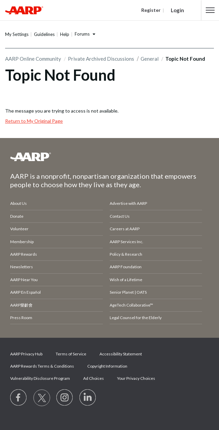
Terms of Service (71, 353)
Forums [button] (82, 34)
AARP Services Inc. (126, 241)
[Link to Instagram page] (64, 397)
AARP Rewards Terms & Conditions (42, 366)
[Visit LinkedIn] (87, 397)
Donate (16, 216)
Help (64, 34)
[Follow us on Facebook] (18, 397)
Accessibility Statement (120, 353)
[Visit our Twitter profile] (41, 397)
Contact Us (120, 216)
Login (177, 10)
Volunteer (19, 228)
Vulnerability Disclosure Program (40, 378)
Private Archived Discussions (101, 59)
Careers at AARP (125, 228)
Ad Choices (93, 378)
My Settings (17, 34)
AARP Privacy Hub (26, 353)
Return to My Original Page (34, 121)
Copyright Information (107, 366)
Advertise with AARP (128, 203)
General (150, 59)
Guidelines (44, 34)
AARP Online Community (33, 59)
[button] (210, 10)
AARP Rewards (23, 254)
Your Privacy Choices (136, 378)
